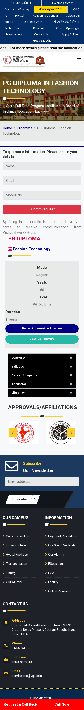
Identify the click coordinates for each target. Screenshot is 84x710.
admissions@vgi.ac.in (27, 676)
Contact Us (41, 34)
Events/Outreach (62, 3)
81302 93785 (21, 648)
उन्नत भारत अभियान (21, 3)
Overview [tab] (42, 358)
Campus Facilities (18, 536)
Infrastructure (16, 545)
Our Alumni (14, 582)
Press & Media (42, 40)
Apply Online (69, 34)
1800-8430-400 (23, 662)
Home (7, 128)
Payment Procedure (62, 536)
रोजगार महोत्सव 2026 (50, 9)
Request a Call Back (20, 704)
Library (11, 573)
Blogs (9, 21)
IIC (5, 15)
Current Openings (67, 28)
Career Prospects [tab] (42, 375)
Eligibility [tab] (42, 393)
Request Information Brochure (42, 328)
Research (39, 28)
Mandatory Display (17, 9)
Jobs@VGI (73, 15)
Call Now (61, 704)
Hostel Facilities (17, 554)
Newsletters (14, 34)
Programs (24, 128)
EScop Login (56, 563)
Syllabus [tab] (42, 366)
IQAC (76, 9)
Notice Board (13, 28)
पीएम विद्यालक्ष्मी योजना (66, 21)
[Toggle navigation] (79, 61)
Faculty (53, 582)
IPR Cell (20, 15)
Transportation (16, 563)
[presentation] (13, 432)
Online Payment (33, 21)
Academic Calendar (45, 15)
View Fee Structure (42, 339)
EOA (51, 573)
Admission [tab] (42, 384)
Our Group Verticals (61, 545)
